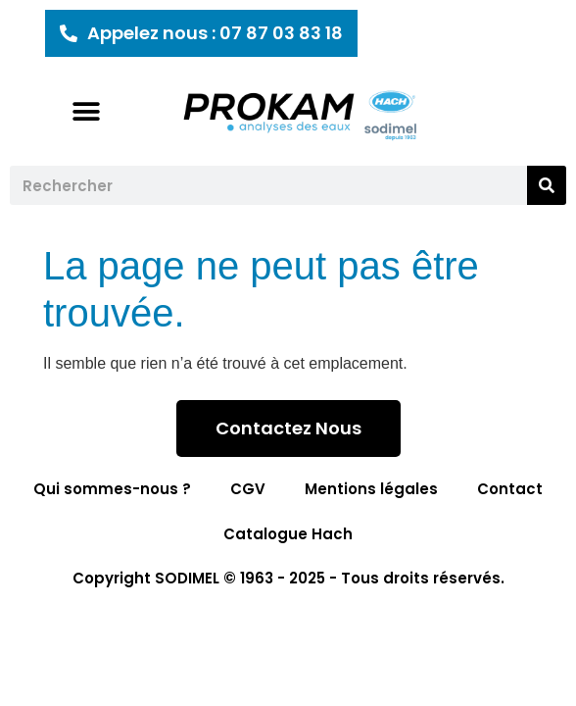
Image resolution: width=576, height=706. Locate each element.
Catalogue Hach (288, 534)
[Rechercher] (546, 185)
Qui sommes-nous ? (112, 489)
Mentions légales (371, 489)
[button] (86, 111)
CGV (247, 489)
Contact (510, 489)
